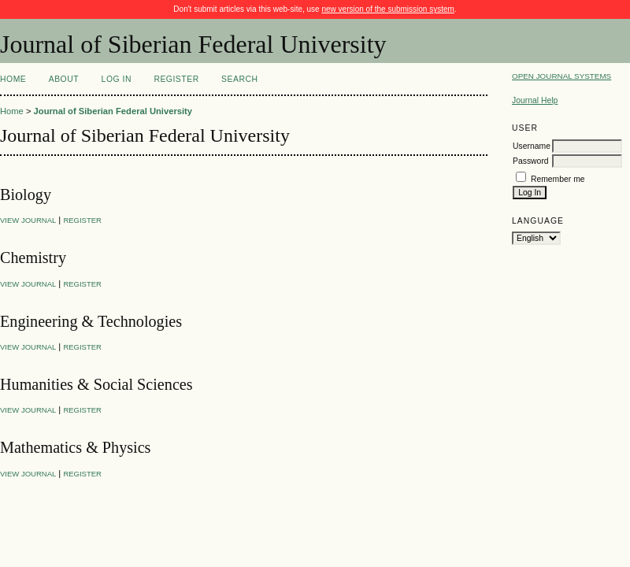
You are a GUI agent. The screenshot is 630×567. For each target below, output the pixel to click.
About (64, 79)
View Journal (28, 220)
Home (13, 79)
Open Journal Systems (561, 76)
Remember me (558, 179)
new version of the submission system (387, 9)
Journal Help (535, 100)
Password (531, 161)
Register (176, 79)
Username (531, 146)
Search (239, 79)
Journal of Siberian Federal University (113, 111)
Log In (117, 79)
